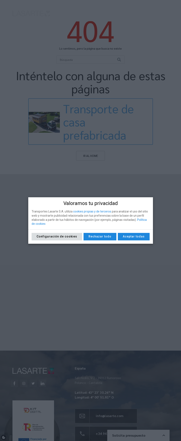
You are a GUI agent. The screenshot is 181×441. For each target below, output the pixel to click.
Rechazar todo (100, 236)
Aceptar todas (134, 236)
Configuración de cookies (57, 236)
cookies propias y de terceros (92, 211)
